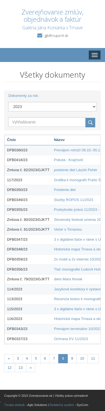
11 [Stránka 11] (93, 358)
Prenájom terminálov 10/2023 (78, 329)
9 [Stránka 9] (72, 358)
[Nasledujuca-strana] (30, 367)
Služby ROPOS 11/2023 (73, 200)
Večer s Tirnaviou (68, 229)
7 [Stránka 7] (54, 358)
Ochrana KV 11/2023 (71, 339)
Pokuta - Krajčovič (68, 160)
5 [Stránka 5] (36, 358)
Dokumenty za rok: (23, 96)
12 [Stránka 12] (9, 367)
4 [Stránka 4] (27, 358)
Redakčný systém (62, 405)
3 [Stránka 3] (18, 358)
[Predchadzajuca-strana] (8, 358)
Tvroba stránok (14, 405)
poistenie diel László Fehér (75, 170)
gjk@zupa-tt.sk (56, 35)
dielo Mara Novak (68, 279)
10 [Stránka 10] (82, 358)
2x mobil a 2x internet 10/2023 (78, 259)
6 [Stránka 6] (45, 358)
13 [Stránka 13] (20, 367)
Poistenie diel (65, 190)
